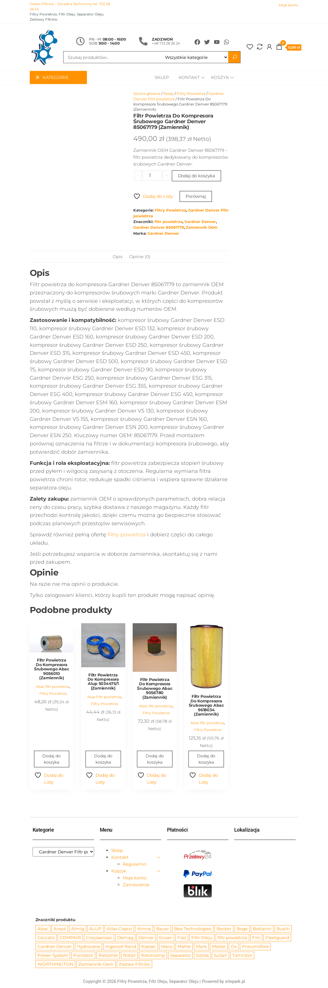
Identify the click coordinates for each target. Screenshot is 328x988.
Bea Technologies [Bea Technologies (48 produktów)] (192, 929)
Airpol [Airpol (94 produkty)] (59, 929)
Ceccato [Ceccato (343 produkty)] (46, 938)
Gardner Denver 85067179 (158, 228)
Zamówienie (136, 885)
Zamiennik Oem (202, 228)
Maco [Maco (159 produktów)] (166, 946)
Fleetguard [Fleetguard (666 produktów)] (277, 938)
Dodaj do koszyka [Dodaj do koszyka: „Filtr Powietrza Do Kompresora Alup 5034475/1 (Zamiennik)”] (103, 759)
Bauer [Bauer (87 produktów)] (162, 929)
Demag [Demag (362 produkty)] (125, 938)
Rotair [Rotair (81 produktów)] (129, 955)
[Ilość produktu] (152, 176)
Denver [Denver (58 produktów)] (146, 938)
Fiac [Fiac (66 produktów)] (181, 938)
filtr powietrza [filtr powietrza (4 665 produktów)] (232, 938)
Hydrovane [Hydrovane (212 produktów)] (88, 946)
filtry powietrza (127, 535)
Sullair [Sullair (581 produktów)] (220, 955)
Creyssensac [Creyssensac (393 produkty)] (99, 938)
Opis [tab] (117, 257)
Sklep (160, 78)
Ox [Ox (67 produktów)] (234, 946)
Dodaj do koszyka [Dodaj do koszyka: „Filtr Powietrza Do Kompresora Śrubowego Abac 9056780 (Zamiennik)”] (155, 759)
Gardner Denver (200, 222)
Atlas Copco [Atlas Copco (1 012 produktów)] (119, 929)
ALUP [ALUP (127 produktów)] (95, 929)
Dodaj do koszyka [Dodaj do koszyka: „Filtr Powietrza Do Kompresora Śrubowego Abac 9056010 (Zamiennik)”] (51, 759)
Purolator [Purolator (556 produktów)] (83, 955)
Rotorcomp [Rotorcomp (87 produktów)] (153, 955)
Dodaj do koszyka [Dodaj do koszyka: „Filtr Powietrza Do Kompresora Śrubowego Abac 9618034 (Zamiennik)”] (206, 759)
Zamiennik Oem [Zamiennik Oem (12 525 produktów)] (96, 964)
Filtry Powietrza (191, 93)
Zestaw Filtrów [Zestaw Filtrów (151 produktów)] (134, 964)
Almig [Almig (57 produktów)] (77, 929)
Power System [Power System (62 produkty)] (52, 955)
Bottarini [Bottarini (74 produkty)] (262, 929)
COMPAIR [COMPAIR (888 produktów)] (70, 938)
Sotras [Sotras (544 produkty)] (202, 955)
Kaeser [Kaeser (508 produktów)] (148, 946)
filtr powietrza (168, 222)
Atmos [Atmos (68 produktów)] (144, 929)
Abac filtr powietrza (52, 687)
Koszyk (220, 78)
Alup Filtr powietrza (104, 697)
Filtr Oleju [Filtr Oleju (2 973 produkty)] (201, 938)
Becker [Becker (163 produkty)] (223, 929)
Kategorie (56, 78)
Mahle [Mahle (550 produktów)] (184, 946)
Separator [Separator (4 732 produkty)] (180, 955)
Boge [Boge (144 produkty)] (242, 929)
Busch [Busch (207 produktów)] (283, 929)
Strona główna (146, 93)
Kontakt (187, 78)
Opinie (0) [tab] (139, 257)
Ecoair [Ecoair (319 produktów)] (165, 938)
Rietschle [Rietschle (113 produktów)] (108, 955)
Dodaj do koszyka (196, 176)
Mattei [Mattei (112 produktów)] (219, 946)
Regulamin (134, 864)
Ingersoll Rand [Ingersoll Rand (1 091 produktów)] (120, 946)
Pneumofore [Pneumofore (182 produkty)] (255, 946)
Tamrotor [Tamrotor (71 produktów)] (242, 955)
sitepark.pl (235, 981)
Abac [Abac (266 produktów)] (42, 929)
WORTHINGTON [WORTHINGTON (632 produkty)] (55, 964)
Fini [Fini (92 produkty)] (256, 938)
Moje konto (288, 5)
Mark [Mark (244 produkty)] (201, 946)
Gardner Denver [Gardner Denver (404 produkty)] (54, 946)
